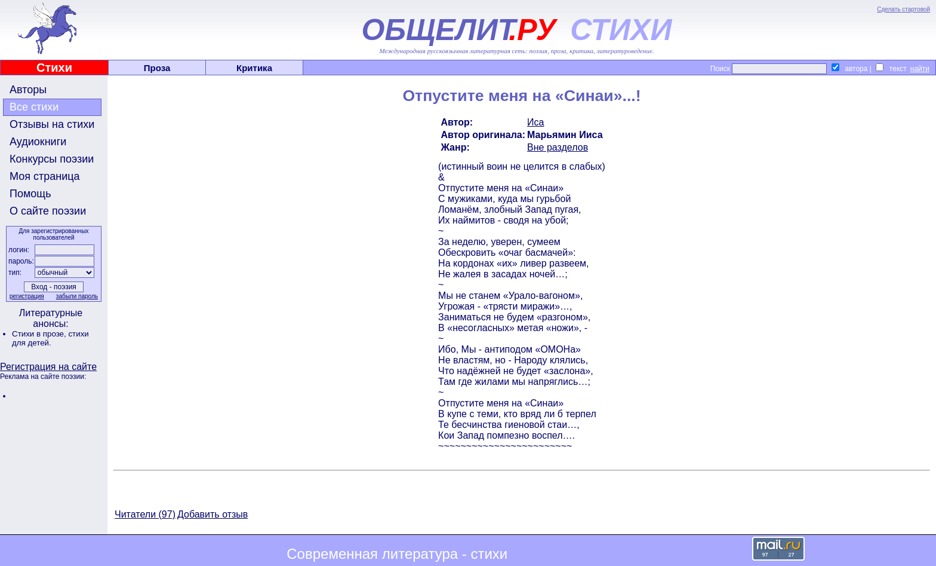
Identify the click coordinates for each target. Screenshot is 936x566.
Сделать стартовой (903, 9)
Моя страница (45, 176)
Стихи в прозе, (40, 333)
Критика (254, 68)
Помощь (30, 194)
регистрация (27, 296)
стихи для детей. (50, 338)
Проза (157, 68)
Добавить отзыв (212, 514)
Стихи (54, 67)
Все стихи (34, 107)
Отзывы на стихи (52, 124)
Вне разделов (557, 147)
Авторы (28, 90)
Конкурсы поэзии (52, 159)
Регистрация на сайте (48, 367)
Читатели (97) (145, 514)
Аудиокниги (38, 142)
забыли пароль (77, 296)
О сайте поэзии (48, 211)
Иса (535, 122)
